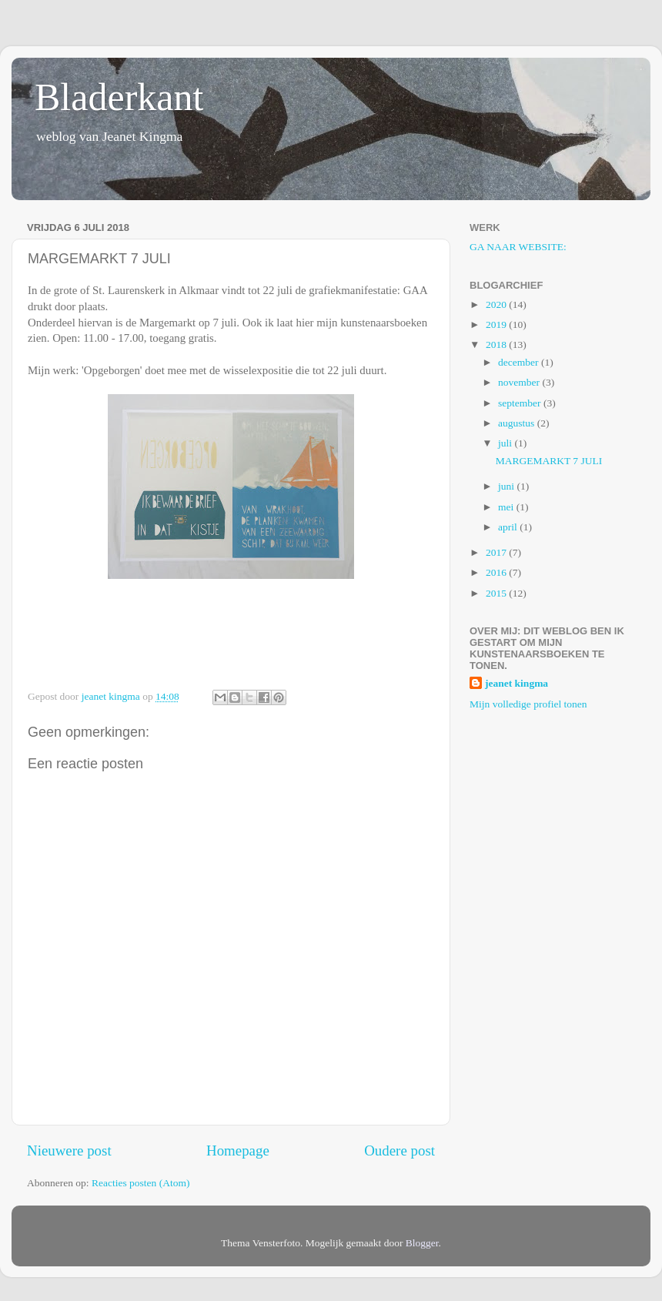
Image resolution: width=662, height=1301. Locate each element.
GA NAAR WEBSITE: (518, 247)
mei (507, 507)
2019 (497, 324)
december (519, 362)
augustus (517, 423)
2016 (497, 572)
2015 (497, 593)
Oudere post (399, 1150)
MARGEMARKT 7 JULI (549, 461)
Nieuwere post (69, 1150)
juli (506, 443)
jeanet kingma (516, 683)
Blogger (422, 1243)
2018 (497, 344)
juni (507, 486)
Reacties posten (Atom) (140, 1183)
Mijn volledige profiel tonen (528, 704)
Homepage (237, 1150)
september (520, 403)
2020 (497, 304)
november (520, 382)
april (509, 527)
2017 (497, 552)
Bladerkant (119, 97)
